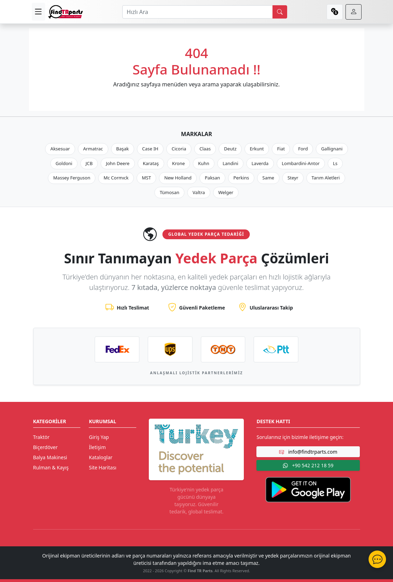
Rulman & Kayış (51, 467)
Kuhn (203, 163)
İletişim (97, 447)
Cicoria (179, 149)
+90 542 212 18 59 (308, 465)
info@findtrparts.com (308, 451)
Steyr (293, 178)
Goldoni (64, 163)
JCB (89, 163)
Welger (225, 192)
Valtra (198, 192)
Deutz (230, 149)
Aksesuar (60, 149)
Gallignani (332, 149)
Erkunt (257, 149)
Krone (178, 163)
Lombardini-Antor (301, 163)
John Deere (117, 163)
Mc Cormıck (116, 178)
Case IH (150, 149)
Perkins (241, 178)
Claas (205, 149)
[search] (279, 12)
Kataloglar (100, 457)
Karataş (151, 163)
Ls (335, 163)
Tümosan (169, 192)
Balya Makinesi (50, 457)
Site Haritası (102, 467)
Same (268, 178)
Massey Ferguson (71, 178)
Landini (230, 163)
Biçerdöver (45, 447)
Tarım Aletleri (326, 178)
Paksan (212, 178)
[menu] (38, 12)
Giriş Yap (99, 437)
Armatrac (93, 149)
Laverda (260, 163)
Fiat (281, 149)
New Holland (177, 178)
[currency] (335, 12)
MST (146, 178)
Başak (122, 149)
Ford (303, 149)
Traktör (41, 437)
